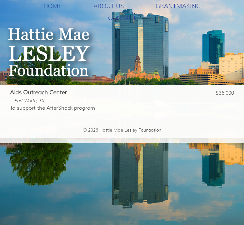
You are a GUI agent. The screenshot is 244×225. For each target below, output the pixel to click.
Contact (122, 18)
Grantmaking (178, 6)
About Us (108, 6)
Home (52, 6)
